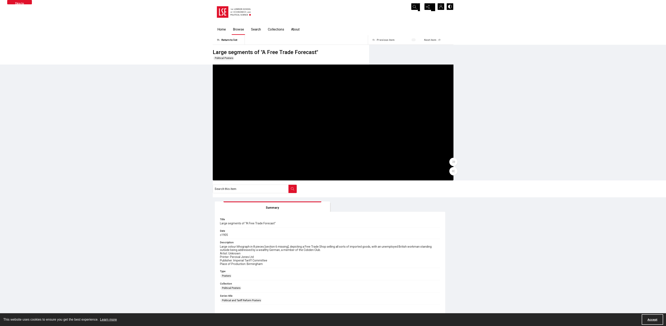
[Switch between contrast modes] (449, 7)
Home (221, 29)
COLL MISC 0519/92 (286, 235)
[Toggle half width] (373, 175)
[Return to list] (231, 40)
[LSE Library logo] (243, 298)
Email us (402, 298)
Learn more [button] (108, 319)
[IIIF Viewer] (414, 194)
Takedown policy (346, 293)
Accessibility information (351, 303)
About (295, 29)
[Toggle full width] (373, 166)
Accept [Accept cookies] (652, 319)
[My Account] (439, 7)
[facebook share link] (289, 296)
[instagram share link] (298, 296)
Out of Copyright (284, 247)
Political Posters (224, 58)
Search (256, 29)
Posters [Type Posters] (386, 153)
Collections (276, 29)
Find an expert (405, 303)
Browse (238, 29)
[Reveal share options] (429, 7)
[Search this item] (407, 53)
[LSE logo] (234, 12)
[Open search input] (418, 7)
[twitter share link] (280, 296)
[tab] (394, 74)
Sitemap (402, 293)
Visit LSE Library (406, 308)
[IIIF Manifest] (440, 194)
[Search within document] (449, 53)
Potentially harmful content (352, 308)
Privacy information (348, 298)
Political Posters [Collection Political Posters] (391, 165)
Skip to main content (19, 3)
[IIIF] (398, 194)
